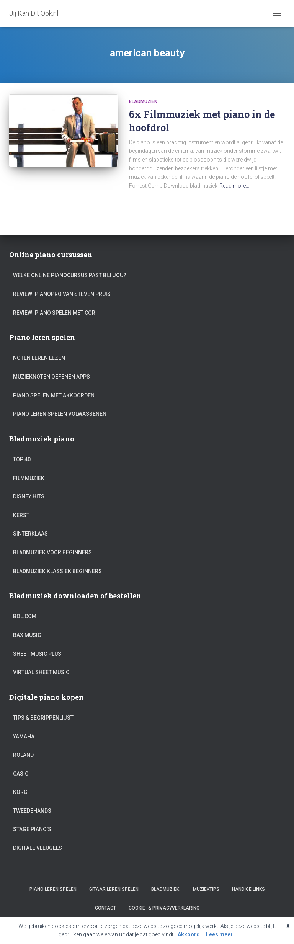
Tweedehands (32, 811)
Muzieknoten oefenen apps (51, 377)
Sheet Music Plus (37, 654)
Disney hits (28, 496)
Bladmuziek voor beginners (52, 552)
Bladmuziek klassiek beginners (57, 571)
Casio (21, 774)
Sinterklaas (30, 534)
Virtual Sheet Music (41, 672)
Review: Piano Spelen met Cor (54, 313)
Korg (20, 792)
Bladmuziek (143, 101)
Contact (105, 908)
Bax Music (27, 635)
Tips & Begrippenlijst (43, 718)
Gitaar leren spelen (114, 889)
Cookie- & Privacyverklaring (164, 908)
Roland (23, 755)
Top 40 (22, 459)
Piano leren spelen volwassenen (59, 414)
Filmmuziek (28, 478)
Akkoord (189, 934)
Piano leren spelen (53, 889)
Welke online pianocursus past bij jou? (69, 275)
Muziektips (206, 889)
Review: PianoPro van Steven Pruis (62, 294)
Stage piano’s (32, 829)
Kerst (21, 515)
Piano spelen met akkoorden (54, 395)
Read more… (234, 186)
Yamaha (23, 736)
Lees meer (219, 934)
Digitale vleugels (37, 848)
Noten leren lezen (39, 358)
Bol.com (24, 616)
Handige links (248, 889)
